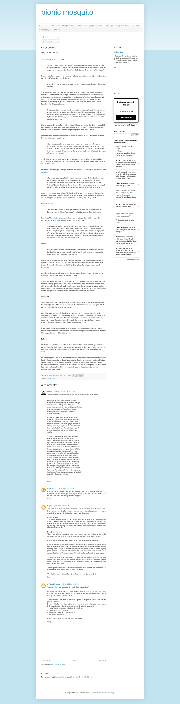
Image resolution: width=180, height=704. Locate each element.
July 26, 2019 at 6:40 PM (60, 506)
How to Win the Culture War (96, 591)
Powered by (126, 125)
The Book (56, 30)
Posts (45, 37)
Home (41, 26)
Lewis (53, 378)
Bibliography (44, 30)
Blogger (112, 693)
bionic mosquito (67, 12)
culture (49, 378)
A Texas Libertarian (54, 584)
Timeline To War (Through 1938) (60, 26)
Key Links (136, 26)
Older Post (102, 661)
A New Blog (118, 52)
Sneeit (137, 259)
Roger (49, 506)
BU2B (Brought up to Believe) (117, 26)
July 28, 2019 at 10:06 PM (70, 584)
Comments (47, 41)
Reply (49, 481)
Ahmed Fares (52, 391)
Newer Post (46, 661)
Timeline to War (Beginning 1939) (89, 26)
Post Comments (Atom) (58, 664)
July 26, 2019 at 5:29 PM (65, 488)
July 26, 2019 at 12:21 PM (66, 391)
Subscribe (126, 117)
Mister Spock (52, 488)
